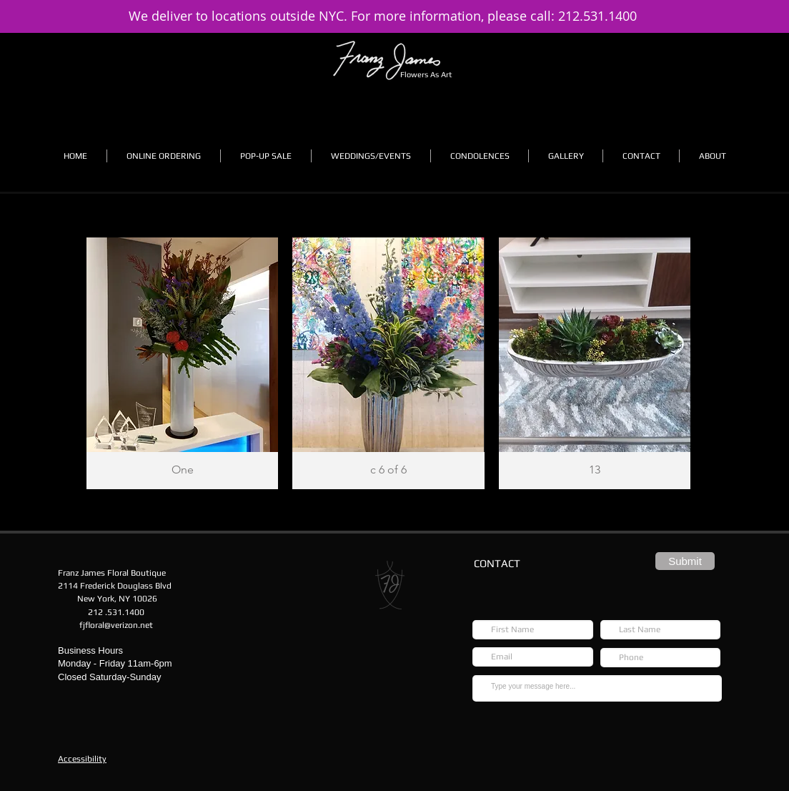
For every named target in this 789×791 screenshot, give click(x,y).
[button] (163, 155)
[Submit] (685, 561)
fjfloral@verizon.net (116, 625)
